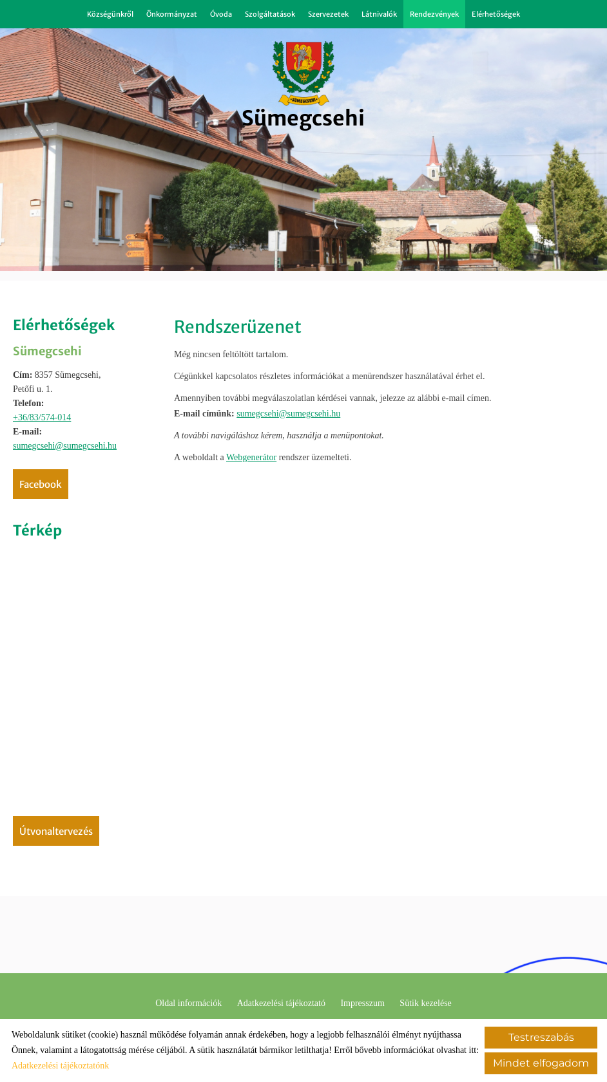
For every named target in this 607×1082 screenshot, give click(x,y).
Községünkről (110, 14)
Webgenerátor (251, 457)
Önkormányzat (171, 14)
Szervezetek (328, 14)
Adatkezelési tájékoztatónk (60, 1065)
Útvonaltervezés (56, 831)
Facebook (40, 484)
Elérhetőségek (496, 14)
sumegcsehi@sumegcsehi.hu (65, 446)
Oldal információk (188, 1003)
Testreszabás (541, 1037)
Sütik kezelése (425, 1003)
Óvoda (221, 14)
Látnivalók (379, 14)
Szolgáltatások (270, 14)
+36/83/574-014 (42, 417)
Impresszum (362, 1003)
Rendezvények (434, 14)
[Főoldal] (303, 73)
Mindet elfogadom (541, 1063)
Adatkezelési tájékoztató (281, 1003)
